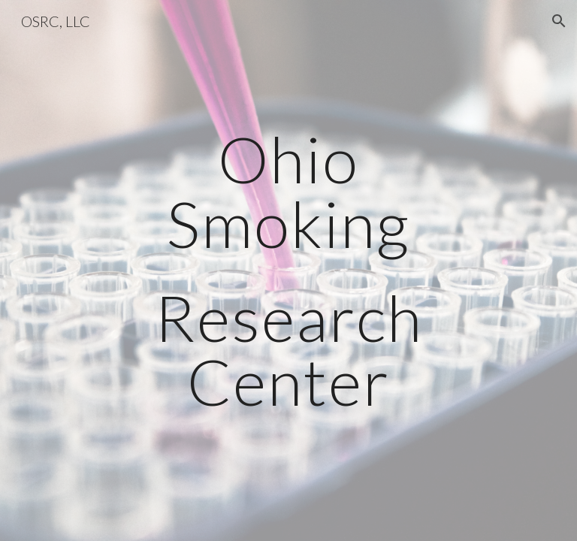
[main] (288, 270)
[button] (559, 21)
